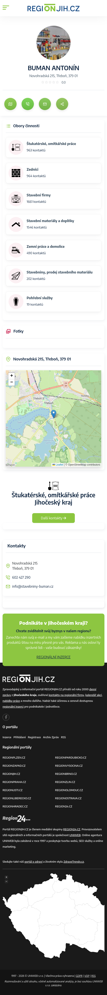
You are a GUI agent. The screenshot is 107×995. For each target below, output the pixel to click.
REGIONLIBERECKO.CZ (17, 798)
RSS (63, 737)
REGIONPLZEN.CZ (14, 757)
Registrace (34, 737)
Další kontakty (53, 518)
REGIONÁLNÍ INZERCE (53, 657)
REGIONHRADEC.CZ (15, 806)
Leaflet (57, 464)
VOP (87, 975)
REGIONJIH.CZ (11, 773)
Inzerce (7, 737)
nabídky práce (11, 700)
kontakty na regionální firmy (66, 695)
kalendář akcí (93, 695)
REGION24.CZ (63, 806)
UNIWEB (75, 835)
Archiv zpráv (51, 737)
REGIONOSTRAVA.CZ (68, 798)
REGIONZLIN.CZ (65, 782)
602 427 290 (21, 577)
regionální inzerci (13, 706)
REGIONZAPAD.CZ (14, 765)
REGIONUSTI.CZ (12, 790)
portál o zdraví (33, 861)
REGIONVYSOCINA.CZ (69, 765)
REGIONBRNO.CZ (66, 773)
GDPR (79, 975)
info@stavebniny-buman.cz (32, 586)
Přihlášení (19, 737)
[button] (53, 414)
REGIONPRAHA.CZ (14, 782)
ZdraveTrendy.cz (74, 861)
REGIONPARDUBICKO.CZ (70, 757)
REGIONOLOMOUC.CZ (69, 790)
